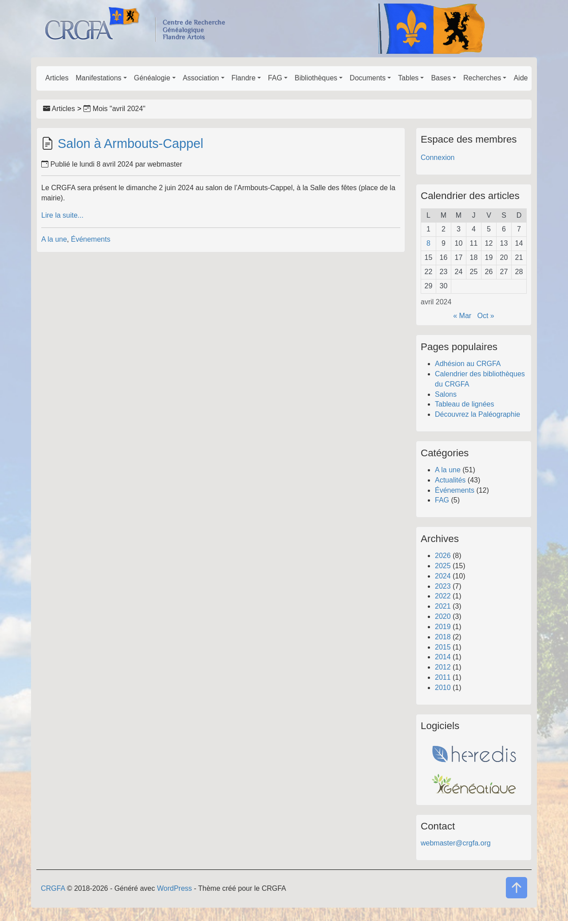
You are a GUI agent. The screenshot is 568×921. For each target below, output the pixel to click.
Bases (440, 78)
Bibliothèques (316, 78)
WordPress (174, 888)
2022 (443, 596)
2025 (443, 566)
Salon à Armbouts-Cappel (130, 143)
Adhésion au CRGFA (468, 363)
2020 (443, 616)
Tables (408, 78)
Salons (446, 394)
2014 (443, 657)
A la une (54, 239)
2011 (443, 677)
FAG (275, 78)
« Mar (462, 315)
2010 (443, 687)
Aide (520, 78)
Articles (56, 78)
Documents (368, 78)
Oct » (485, 315)
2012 (443, 667)
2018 (443, 637)
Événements (90, 239)
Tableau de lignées (464, 404)
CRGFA (53, 888)
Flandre (244, 78)
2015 (443, 647)
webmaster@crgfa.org (456, 843)
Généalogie (152, 78)
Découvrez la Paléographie (477, 414)
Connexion (438, 157)
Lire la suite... (62, 215)
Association (201, 78)
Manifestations (98, 78)
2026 (443, 555)
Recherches (482, 78)
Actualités (450, 480)
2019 (443, 626)
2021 (443, 606)
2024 (443, 576)
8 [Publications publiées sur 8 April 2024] (428, 243)
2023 (443, 586)
